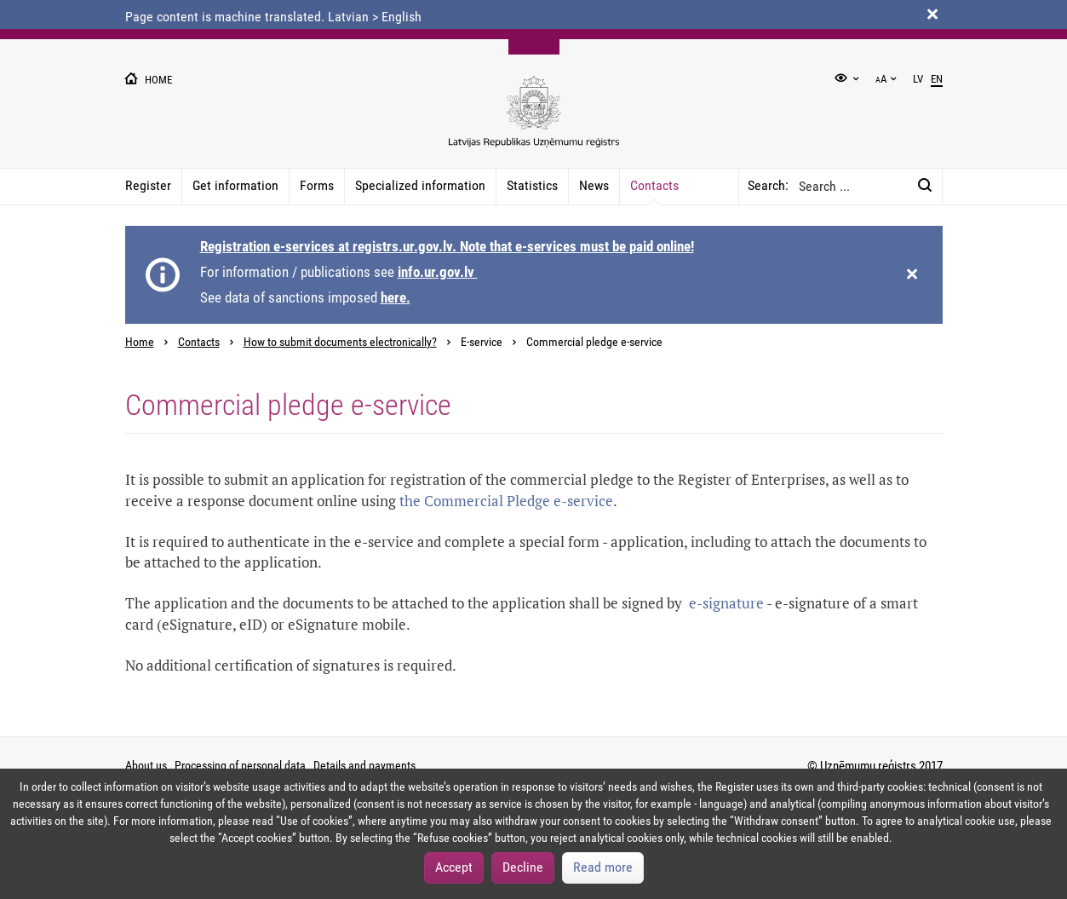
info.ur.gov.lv (438, 271)
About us (146, 765)
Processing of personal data (240, 765)
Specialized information (420, 185)
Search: (768, 185)
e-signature (725, 603)
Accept (454, 867)
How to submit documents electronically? (340, 342)
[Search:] (925, 187)
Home (139, 342)
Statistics (532, 185)
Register (148, 185)
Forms (317, 185)
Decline (522, 867)
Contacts (654, 185)
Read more (603, 867)
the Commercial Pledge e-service (506, 500)
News (594, 185)
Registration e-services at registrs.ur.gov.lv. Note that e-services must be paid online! (447, 246)
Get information (235, 185)
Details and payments (364, 765)
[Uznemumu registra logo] (534, 120)
